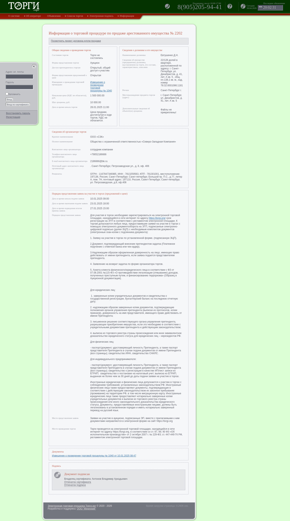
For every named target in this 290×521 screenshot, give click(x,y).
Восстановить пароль (18, 113)
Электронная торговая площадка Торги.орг (72, 505)
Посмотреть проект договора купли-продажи (76, 41)
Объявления (54, 15)
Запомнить (13, 94)
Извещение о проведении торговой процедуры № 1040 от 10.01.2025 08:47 (94, 455)
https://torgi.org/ (157, 218)
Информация (127, 15)
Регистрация (13, 117)
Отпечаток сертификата (77, 482)
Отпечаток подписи (75, 485)
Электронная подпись (101, 15)
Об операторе (33, 15)
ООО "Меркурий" (86, 508)
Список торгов (75, 15)
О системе (14, 15)
